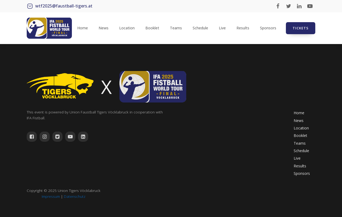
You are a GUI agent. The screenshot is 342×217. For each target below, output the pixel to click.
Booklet (152, 27)
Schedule (200, 27)
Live (222, 27)
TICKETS (301, 28)
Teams (176, 27)
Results (242, 27)
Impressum (51, 196)
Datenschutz (75, 196)
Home (82, 27)
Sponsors (268, 27)
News (103, 27)
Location (127, 27)
